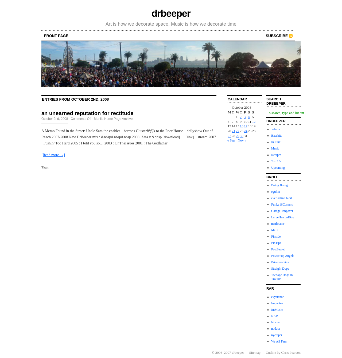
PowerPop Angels (282, 256)
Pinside (276, 236)
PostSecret (278, 249)
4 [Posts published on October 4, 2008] (249, 117)
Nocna (275, 322)
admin (275, 129)
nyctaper (276, 335)
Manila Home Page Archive (113, 119)
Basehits (276, 135)
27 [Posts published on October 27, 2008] (229, 136)
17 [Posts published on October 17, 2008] (245, 126)
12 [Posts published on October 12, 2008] (253, 122)
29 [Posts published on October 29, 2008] (237, 136)
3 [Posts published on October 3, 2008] (245, 117)
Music (275, 148)
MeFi (274, 230)
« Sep (231, 140)
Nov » (242, 140)
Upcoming (278, 168)
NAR (274, 316)
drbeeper (170, 13)
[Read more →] (53, 155)
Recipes (276, 155)
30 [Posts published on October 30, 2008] (241, 136)
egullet (275, 192)
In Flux (276, 142)
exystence (277, 297)
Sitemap (255, 353)
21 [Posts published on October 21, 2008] (233, 131)
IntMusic (277, 310)
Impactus (277, 303)
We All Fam (279, 341)
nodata (275, 329)
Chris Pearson (291, 353)
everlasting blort (281, 198)
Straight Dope (280, 268)
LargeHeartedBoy (282, 217)
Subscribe (277, 36)
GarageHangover (282, 211)
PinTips (276, 243)
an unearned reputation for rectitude (87, 113)
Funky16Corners (282, 204)
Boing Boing (279, 185)
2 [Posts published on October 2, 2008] (241, 117)
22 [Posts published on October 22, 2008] (237, 131)
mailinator (277, 224)
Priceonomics (280, 262)
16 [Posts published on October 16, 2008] (241, 126)
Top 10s (276, 161)
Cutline (271, 353)
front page (56, 36)
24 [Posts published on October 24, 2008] (245, 131)
